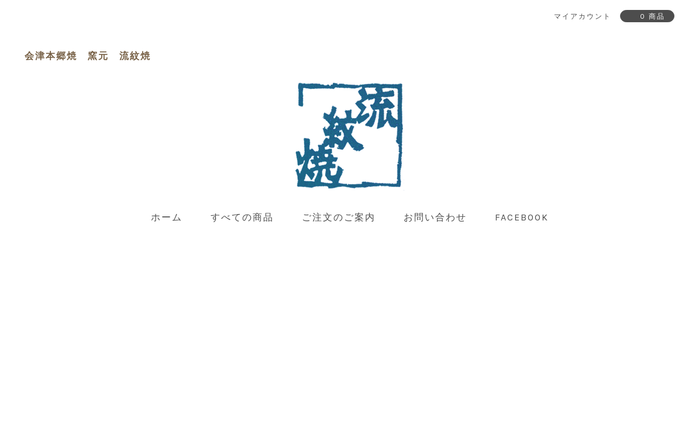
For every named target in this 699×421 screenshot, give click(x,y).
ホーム (167, 217)
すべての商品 (242, 217)
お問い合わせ (435, 217)
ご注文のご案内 (339, 217)
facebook (522, 217)
